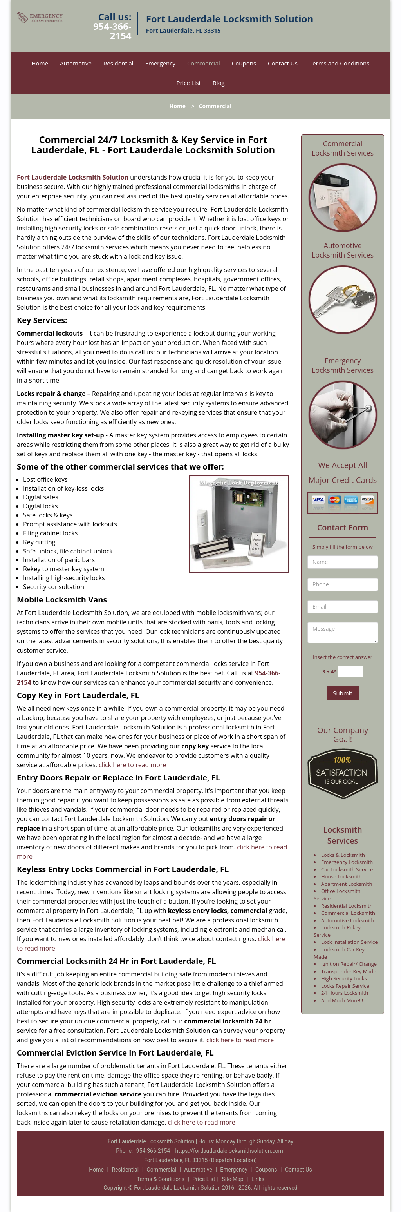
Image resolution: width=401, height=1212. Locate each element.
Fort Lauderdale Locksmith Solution (72, 177)
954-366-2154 (112, 31)
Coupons (244, 63)
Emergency (160, 63)
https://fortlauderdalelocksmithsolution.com (229, 1151)
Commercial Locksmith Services (343, 148)
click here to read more (132, 764)
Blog (219, 83)
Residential (118, 63)
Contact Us (283, 63)
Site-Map (232, 1179)
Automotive (76, 63)
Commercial (203, 63)
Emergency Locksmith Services (343, 365)
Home (40, 63)
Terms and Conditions (339, 63)
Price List (188, 83)
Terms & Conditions (160, 1179)
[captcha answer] (350, 671)
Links (257, 1179)
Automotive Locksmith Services (343, 250)
